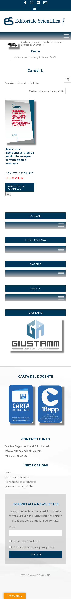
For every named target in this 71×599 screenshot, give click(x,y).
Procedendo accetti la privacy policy (31, 547)
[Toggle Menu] (66, 36)
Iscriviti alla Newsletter (24, 541)
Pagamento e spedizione (20, 481)
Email (12, 527)
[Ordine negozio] (47, 91)
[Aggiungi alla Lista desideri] (8, 194)
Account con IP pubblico (19, 486)
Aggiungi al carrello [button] (16, 187)
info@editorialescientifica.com (23, 451)
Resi (8, 472)
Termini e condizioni (17, 477)
